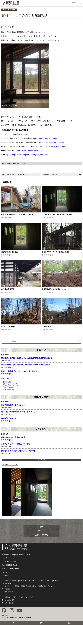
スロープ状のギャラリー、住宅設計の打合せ (57, 214)
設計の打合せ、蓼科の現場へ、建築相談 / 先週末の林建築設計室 (26, 365)
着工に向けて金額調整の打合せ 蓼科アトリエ (19, 412)
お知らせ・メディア (10, 384)
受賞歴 (17, 586)
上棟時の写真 (46, 326)
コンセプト (8, 578)
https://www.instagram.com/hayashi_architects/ (30, 155)
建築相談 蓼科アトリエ (10, 418)
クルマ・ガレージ (9, 389)
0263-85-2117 (10, 562)
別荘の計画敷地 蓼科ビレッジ (13, 405)
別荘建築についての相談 (9, 252)
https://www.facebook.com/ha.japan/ (30, 151)
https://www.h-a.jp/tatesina (54, 142)
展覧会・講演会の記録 (39, 586)
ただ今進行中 (41, 429)
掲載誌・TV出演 (26, 586)
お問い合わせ (9, 603)
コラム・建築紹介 (9, 388)
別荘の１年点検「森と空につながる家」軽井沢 (19, 371)
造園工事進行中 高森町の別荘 (13, 437)
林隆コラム (56, 581)
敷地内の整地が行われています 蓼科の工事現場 (17, 214)
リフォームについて (45, 581)
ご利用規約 (4, 615)
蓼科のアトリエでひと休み (16, 174)
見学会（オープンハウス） (12, 386)
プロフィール (9, 586)
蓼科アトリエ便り (9, 9)
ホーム (7, 572)
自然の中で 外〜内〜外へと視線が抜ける (56, 252)
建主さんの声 (9, 592)
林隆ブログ (41, 350)
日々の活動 (7, 382)
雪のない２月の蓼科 (8, 326)
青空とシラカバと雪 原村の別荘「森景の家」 (19, 451)
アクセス (50, 586)
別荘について (33, 581)
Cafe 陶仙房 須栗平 (7, 289)
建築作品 (7, 575)
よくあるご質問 (9, 600)
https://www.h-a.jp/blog (48, 138)
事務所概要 (8, 583)
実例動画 (7, 589)
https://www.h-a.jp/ (20, 134)
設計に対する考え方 (11, 581)
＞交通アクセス (8, 558)
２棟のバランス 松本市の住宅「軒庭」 (16, 444)
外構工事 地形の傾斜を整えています (54, 289)
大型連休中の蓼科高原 (51, 174)
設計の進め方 (23, 581)
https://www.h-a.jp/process (55, 146)
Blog (6, 595)
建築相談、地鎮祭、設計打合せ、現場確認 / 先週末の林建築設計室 (26, 358)
